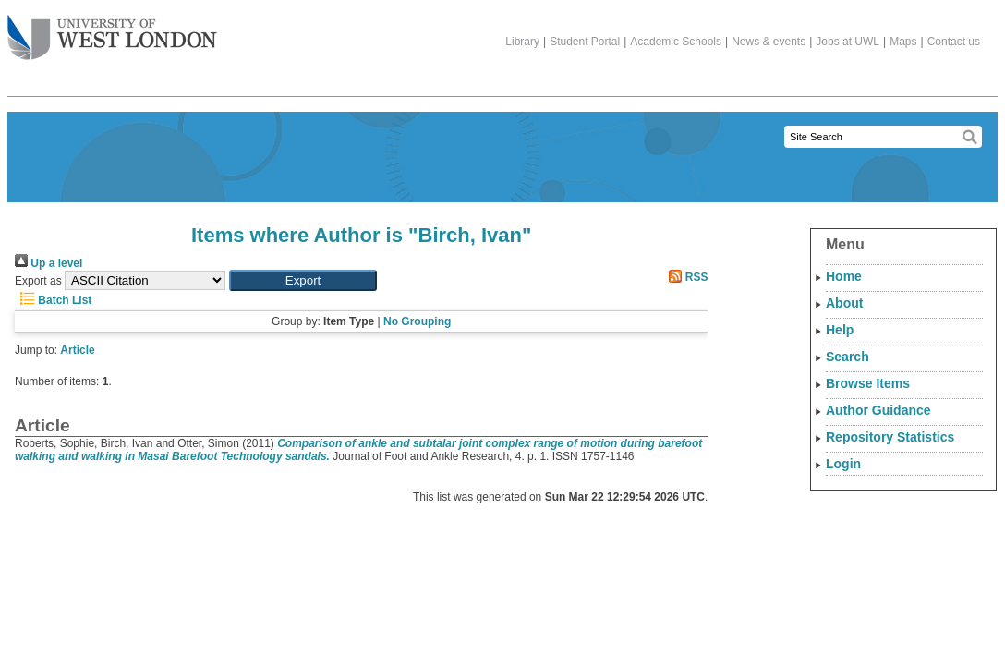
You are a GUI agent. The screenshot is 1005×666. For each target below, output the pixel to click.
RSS (685, 277)
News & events (768, 41)
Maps (903, 41)
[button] (303, 280)
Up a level (48, 263)
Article (77, 350)
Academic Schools (675, 41)
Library (522, 41)
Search (847, 356)
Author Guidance (878, 410)
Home (844, 276)
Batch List (53, 300)
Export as (38, 280)
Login (843, 463)
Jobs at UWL (847, 41)
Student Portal (585, 41)
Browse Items (868, 383)
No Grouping (417, 321)
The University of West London (112, 30)
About (844, 303)
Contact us (953, 41)
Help (840, 329)
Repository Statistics (890, 437)
